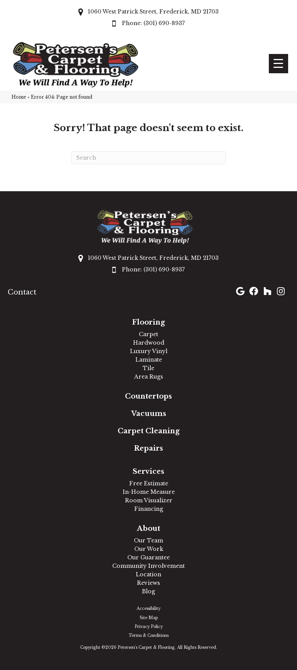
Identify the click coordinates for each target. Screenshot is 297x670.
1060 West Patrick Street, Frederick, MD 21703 (153, 11)
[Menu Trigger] (278, 63)
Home (19, 97)
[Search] (148, 157)
